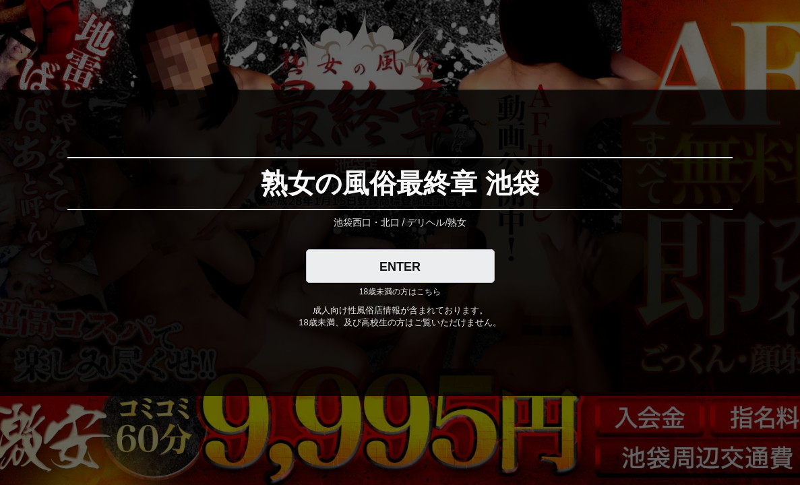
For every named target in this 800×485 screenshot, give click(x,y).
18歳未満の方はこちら (400, 291)
